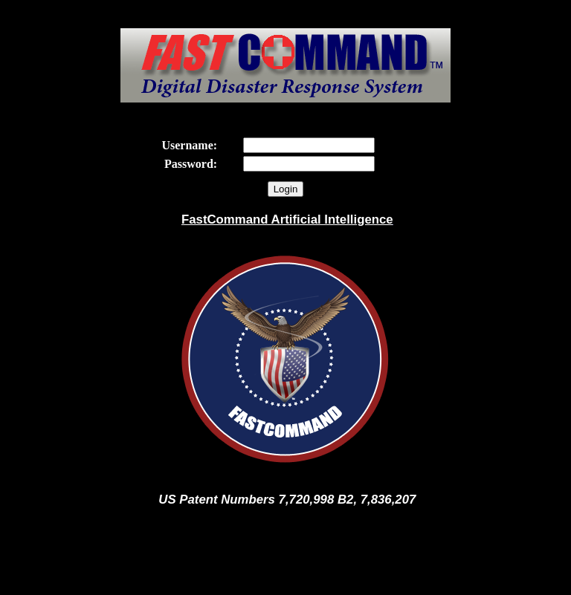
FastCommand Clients (285, 581)
